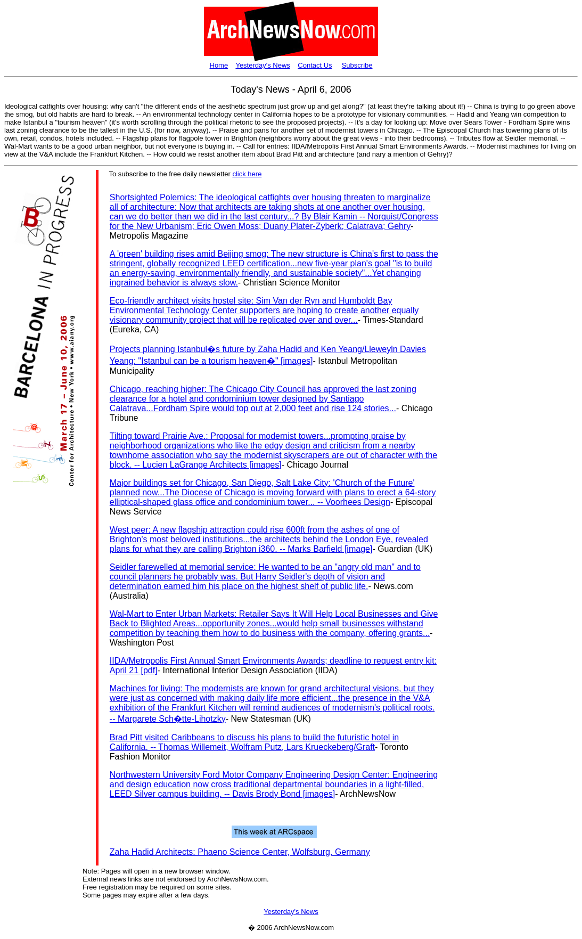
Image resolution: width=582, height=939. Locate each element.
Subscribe (357, 65)
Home (219, 65)
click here (246, 174)
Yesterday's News (262, 65)
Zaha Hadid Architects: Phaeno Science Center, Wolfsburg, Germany (240, 851)
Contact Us (315, 65)
